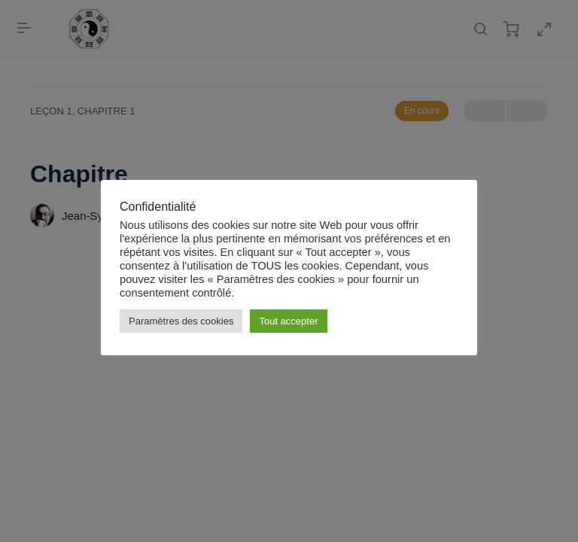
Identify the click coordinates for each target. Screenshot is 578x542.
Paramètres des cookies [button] (181, 321)
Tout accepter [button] (288, 321)
